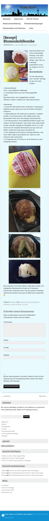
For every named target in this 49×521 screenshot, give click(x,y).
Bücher (4, 427)
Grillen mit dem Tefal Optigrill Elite (13, 458)
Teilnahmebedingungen (33, 24)
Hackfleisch (7, 304)
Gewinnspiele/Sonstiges (9, 436)
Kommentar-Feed (7, 492)
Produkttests (5, 429)
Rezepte (12, 302)
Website (6, 357)
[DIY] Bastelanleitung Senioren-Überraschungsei (26, 475)
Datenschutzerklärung (12, 24)
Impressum (18, 19)
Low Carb (25, 304)
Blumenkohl (23, 302)
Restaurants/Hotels (8, 434)
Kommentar (7, 322)
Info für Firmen (32, 19)
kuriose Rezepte (16, 304)
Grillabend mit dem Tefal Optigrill (12, 461)
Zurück (5, 399)
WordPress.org (6, 495)
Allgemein (4, 424)
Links (31, 28)
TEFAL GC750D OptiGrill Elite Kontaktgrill (16, 463)
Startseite (7, 19)
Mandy (25, 45)
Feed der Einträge (7, 490)
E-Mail (6, 350)
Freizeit (4, 431)
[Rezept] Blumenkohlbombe (19, 40)
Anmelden (5, 488)
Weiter (43, 399)
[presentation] (19, 369)
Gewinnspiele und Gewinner (14, 28)
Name (5, 343)
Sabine (3, 473)
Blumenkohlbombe (35, 72)
